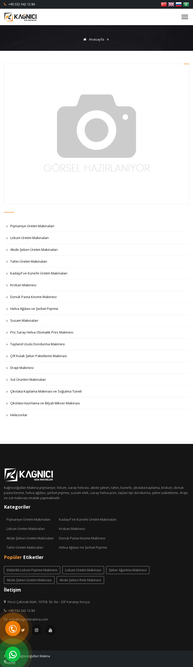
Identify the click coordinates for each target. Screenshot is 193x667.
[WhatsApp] (13, 654)
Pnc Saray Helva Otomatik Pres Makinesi (39, 333)
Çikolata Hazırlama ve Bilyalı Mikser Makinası (43, 404)
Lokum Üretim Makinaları (27, 239)
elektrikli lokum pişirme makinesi (32, 570)
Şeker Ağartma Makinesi (128, 570)
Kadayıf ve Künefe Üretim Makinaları (36, 274)
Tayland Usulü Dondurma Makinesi (35, 345)
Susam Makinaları (22, 322)
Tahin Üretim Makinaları (26, 262)
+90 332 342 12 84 (21, 4)
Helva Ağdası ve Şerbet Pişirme (32, 310)
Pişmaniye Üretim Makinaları (30, 227)
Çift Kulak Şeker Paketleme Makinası (36, 357)
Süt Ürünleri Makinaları (26, 381)
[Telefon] (13, 628)
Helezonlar (16, 416)
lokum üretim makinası (83, 570)
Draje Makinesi (20, 369)
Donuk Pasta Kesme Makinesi (31, 298)
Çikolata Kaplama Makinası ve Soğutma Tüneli (44, 392)
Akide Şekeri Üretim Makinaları (32, 251)
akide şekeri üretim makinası (29, 580)
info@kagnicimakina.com (28, 619)
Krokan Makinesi (21, 286)
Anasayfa (93, 39)
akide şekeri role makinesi (80, 580)
